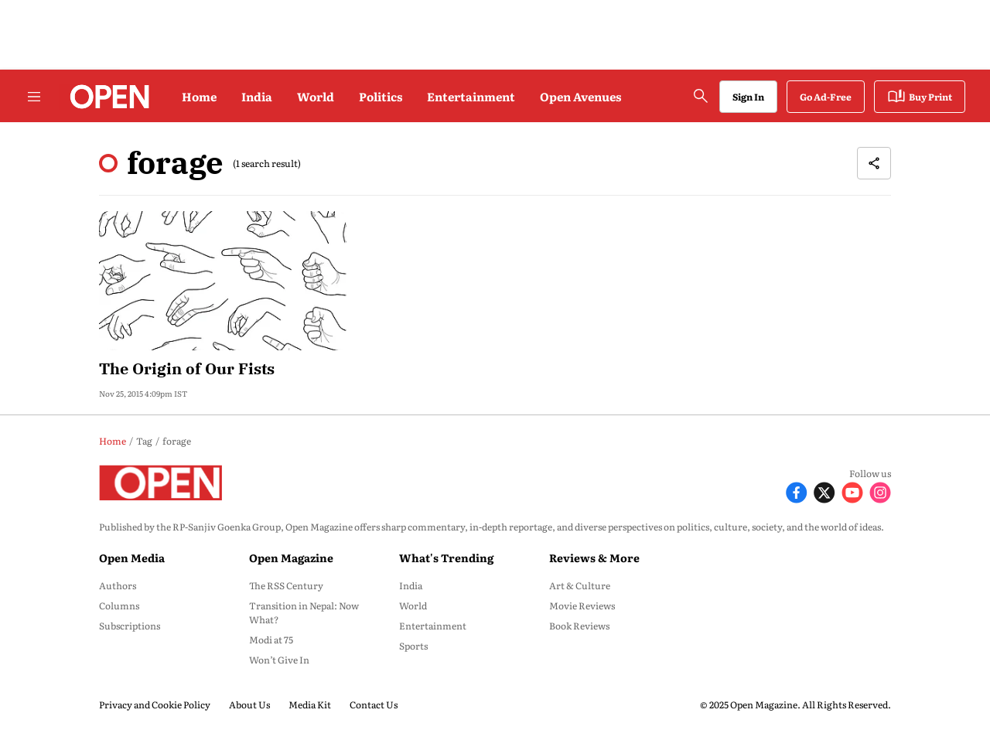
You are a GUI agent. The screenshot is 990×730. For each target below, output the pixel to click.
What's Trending (446, 557)
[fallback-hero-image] (222, 280)
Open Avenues (580, 96)
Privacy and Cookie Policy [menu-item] (154, 704)
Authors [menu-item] (117, 585)
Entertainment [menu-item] (432, 626)
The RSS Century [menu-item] (286, 585)
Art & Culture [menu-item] (579, 585)
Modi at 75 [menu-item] (271, 639)
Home (199, 96)
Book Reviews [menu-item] (579, 626)
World (315, 96)
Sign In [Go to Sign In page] (748, 97)
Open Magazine (291, 557)
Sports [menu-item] (413, 646)
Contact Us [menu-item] (374, 704)
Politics (380, 96)
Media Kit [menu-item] (309, 704)
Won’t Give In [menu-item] (279, 660)
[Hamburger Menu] (34, 96)
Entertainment (471, 96)
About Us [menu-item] (249, 704)
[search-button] (700, 96)
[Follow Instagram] (880, 490)
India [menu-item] (410, 585)
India (256, 96)
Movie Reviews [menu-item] (582, 605)
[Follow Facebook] (796, 490)
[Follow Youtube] (852, 490)
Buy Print (919, 96)
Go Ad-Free (826, 97)
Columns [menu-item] (119, 605)
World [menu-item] (413, 605)
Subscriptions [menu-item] (129, 626)
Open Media (132, 557)
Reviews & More (594, 557)
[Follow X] (824, 490)
